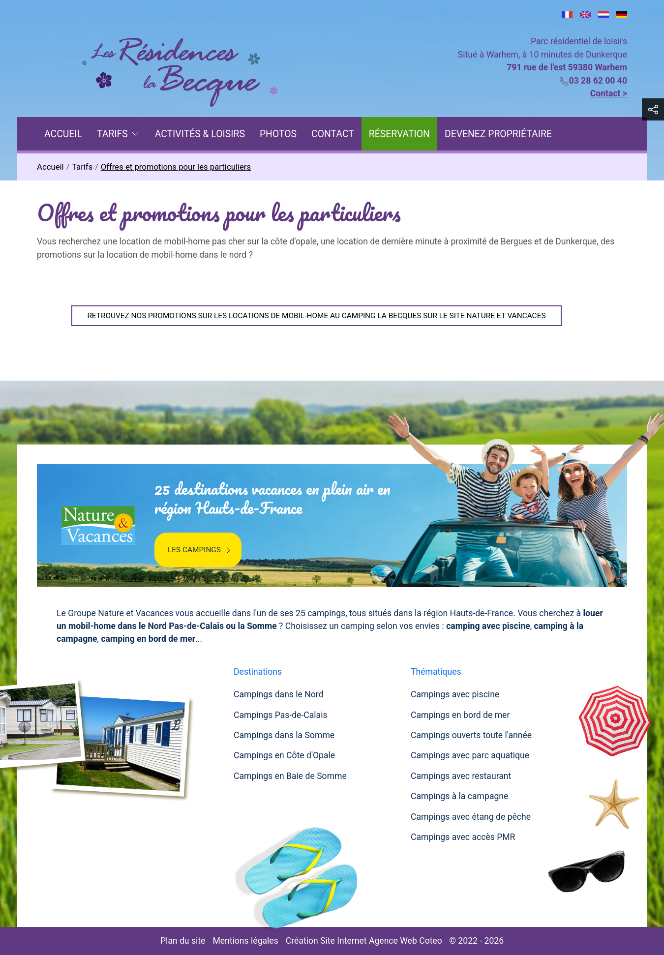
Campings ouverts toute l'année (471, 735)
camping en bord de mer (148, 639)
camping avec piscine (488, 626)
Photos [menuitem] (278, 134)
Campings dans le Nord (279, 694)
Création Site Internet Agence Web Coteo (364, 941)
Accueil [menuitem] (63, 134)
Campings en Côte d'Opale (284, 755)
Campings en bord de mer (460, 715)
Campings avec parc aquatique (470, 755)
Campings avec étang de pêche (471, 817)
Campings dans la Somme (284, 735)
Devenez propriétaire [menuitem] (498, 134)
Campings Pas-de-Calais (281, 715)
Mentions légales (245, 941)
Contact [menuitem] (332, 134)
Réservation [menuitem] (399, 134)
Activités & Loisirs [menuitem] (200, 134)
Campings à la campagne (459, 796)
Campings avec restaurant (461, 776)
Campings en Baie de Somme (290, 776)
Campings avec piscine (455, 694)
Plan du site (182, 941)
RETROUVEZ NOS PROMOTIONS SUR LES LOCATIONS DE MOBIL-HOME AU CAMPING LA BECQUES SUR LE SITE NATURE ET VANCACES (316, 315)
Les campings (200, 550)
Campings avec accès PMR (463, 837)
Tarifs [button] (118, 134)
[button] (653, 109)
